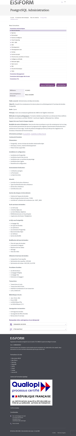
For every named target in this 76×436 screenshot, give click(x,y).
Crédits (54, 432)
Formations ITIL (14, 79)
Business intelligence (17, 37)
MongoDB (13, 364)
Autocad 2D (14, 372)
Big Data (14, 33)
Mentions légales (62, 432)
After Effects (14, 360)
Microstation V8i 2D (16, 358)
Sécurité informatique (17, 68)
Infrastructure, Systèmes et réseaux (20, 56)
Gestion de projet (16, 54)
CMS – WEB (14, 42)
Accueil (12, 17)
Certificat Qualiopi (14, 408)
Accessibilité (26, 134)
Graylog (13, 370)
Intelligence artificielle (17, 59)
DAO (13, 45)
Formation (47, 85)
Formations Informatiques (22, 17)
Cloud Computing (16, 40)
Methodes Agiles (16, 61)
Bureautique (15, 35)
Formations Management (17, 74)
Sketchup (13, 362)
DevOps (13, 52)
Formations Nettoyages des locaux (20, 76)
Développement (15, 47)
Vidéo (13, 71)
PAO (13, 66)
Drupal (13, 368)
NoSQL (13, 366)
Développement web (17, 49)
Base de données (34, 17)
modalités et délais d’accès (38, 134)
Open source (15, 64)
